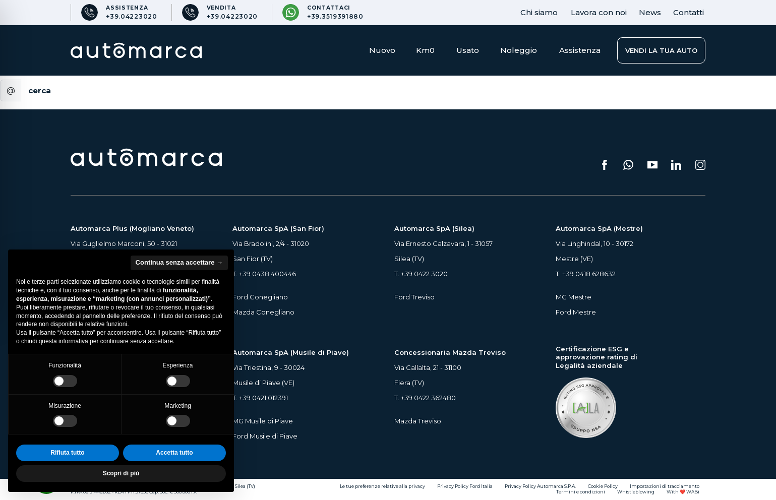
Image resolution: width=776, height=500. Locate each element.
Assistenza (580, 50)
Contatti (688, 12)
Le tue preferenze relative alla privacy (382, 486)
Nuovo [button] (382, 50)
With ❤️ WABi (683, 491)
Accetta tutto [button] (174, 452)
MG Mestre (573, 297)
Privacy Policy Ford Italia (465, 486)
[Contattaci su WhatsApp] (323, 12)
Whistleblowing (635, 491)
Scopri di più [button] (121, 473)
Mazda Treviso (417, 421)
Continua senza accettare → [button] (179, 262)
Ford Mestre (576, 312)
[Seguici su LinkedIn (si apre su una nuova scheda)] (676, 165)
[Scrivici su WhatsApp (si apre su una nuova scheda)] (628, 165)
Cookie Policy (603, 486)
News (650, 12)
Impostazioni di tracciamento (664, 486)
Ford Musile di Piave (264, 436)
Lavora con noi (599, 12)
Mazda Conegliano (263, 312)
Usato (467, 50)
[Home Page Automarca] (136, 50)
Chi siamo (539, 12)
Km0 (425, 50)
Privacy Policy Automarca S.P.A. (540, 486)
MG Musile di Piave (262, 421)
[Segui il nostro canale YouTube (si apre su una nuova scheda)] (652, 165)
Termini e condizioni (580, 491)
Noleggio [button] (518, 50)
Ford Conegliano (260, 297)
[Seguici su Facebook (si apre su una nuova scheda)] (605, 165)
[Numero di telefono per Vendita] (219, 12)
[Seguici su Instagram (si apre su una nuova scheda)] (700, 165)
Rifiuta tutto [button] (67, 452)
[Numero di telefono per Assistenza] (119, 12)
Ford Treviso (414, 297)
